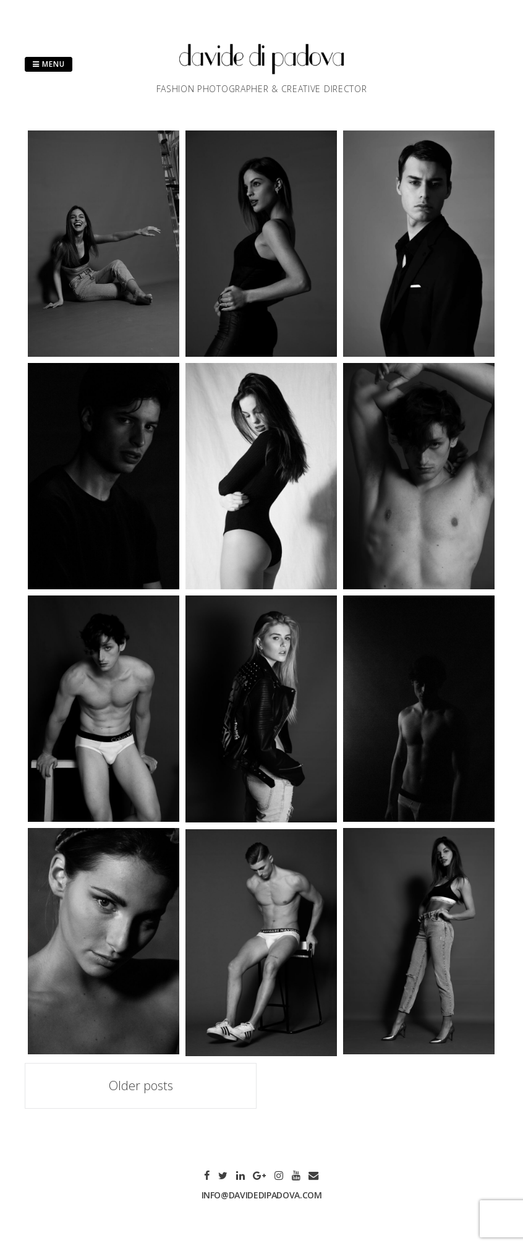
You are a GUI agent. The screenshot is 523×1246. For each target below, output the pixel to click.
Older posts (141, 1085)
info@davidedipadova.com (262, 1195)
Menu (48, 64)
